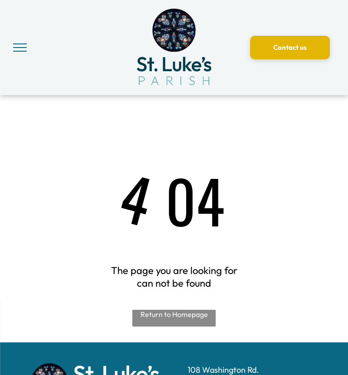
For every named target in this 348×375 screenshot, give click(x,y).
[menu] (20, 47)
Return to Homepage (174, 314)
